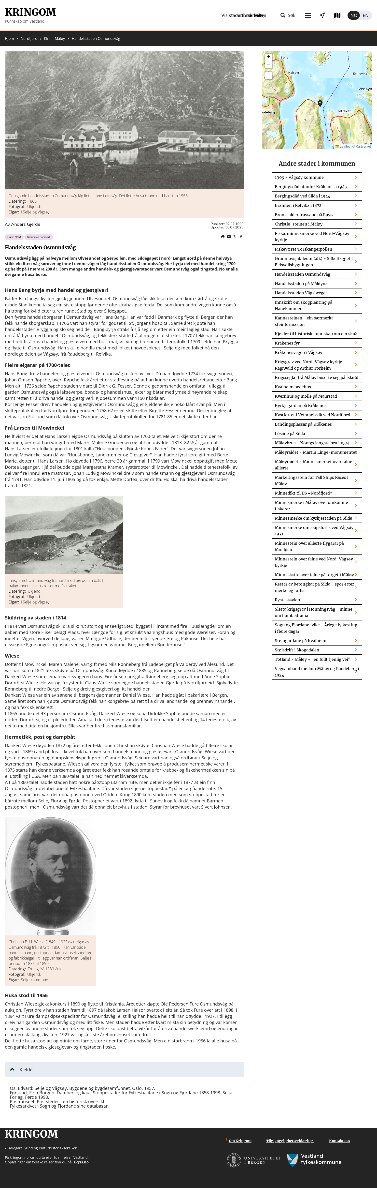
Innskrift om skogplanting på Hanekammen (303, 305)
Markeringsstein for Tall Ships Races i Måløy (311, 480)
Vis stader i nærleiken (280, 15)
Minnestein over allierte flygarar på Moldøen (309, 546)
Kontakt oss (339, 1141)
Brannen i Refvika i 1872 (298, 205)
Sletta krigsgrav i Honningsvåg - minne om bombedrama (313, 612)
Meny (237, 15)
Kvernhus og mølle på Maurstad (306, 396)
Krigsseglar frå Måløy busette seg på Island (316, 377)
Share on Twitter (235, 237)
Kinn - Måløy (54, 38)
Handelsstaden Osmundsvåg (302, 274)
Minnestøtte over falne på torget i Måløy (314, 574)
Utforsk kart (331, 15)
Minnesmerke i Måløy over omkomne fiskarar (311, 505)
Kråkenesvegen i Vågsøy (298, 352)
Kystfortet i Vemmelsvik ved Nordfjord (312, 414)
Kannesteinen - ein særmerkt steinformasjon (304, 321)
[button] (124, 120)
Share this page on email (228, 237)
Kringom (30, 12)
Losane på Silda (290, 433)
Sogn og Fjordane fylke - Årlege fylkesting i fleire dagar (316, 628)
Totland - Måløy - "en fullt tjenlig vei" (312, 659)
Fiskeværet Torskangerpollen (303, 249)
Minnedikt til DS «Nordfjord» (304, 493)
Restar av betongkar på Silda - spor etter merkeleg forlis (314, 587)
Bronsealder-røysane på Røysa (305, 214)
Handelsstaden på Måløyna (301, 283)
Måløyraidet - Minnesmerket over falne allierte (313, 464)
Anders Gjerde (25, 224)
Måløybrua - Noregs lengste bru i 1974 (312, 442)
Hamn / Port (14, 237)
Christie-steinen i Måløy (298, 224)
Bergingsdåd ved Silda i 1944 (302, 196)
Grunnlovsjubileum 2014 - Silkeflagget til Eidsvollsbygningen (315, 261)
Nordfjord (29, 38)
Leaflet (342, 146)
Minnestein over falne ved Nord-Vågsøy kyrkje (314, 562)
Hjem (9, 38)
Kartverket (363, 146)
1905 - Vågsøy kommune (299, 177)
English (366, 15)
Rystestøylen (287, 599)
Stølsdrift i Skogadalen (297, 649)
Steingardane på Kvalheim (300, 640)
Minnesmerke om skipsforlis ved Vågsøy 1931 (314, 530)
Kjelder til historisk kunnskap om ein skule (317, 333)
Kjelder (27, 1069)
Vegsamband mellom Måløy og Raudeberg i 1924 (317, 671)
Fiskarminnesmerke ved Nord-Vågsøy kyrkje (312, 236)
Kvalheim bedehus (293, 386)
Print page (222, 237)
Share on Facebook (241, 237)
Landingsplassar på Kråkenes (303, 424)
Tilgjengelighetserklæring (290, 1141)
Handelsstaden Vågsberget (301, 292)
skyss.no (81, 1162)
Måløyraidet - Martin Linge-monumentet (316, 452)
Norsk (354, 15)
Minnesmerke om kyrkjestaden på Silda (313, 518)
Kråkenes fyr (287, 343)
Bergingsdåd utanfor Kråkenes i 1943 (311, 186)
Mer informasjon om (320, 103)
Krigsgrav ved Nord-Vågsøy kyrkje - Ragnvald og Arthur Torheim (310, 365)
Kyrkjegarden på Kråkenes (300, 405)
